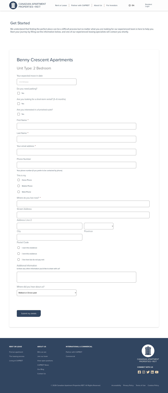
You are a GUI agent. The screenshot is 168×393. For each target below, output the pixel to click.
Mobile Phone (27, 186)
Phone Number (24, 159)
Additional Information (27, 265)
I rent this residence (29, 253)
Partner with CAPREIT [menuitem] (74, 352)
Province (88, 231)
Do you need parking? (27, 88)
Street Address (24, 209)
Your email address (26, 146)
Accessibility (116, 385)
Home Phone (27, 180)
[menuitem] (61, 5)
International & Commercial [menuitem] (79, 346)
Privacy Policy (128, 385)
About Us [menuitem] (41, 346)
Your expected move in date (30, 75)
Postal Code (23, 242)
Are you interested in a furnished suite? (35, 109)
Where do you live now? (29, 197)
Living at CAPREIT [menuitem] (16, 360)
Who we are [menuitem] (41, 352)
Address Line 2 (24, 220)
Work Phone (26, 192)
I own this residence (29, 248)
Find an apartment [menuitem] (16, 352)
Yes (22, 93)
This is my (21, 175)
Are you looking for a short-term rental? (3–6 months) (41, 99)
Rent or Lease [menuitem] (15, 346)
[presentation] (33, 302)
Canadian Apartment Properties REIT (28, 5)
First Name (22, 120)
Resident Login (145, 5)
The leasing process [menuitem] (16, 356)
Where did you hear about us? (30, 286)
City (19, 231)
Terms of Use (141, 385)
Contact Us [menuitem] (41, 373)
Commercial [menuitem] (70, 356)
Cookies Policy (153, 385)
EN (131, 5)
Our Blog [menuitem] (40, 369)
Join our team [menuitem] (42, 356)
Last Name (22, 133)
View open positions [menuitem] (45, 360)
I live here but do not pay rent (33, 259)
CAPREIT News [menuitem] (43, 365)
